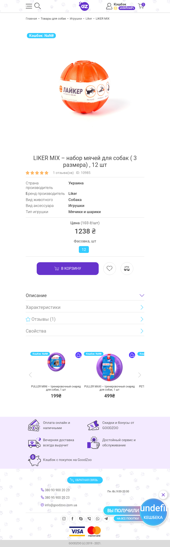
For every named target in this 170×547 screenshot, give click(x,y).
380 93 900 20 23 (55, 490)
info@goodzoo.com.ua (59, 505)
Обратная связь (84, 480)
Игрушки (76, 18)
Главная (31, 18)
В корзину (67, 268)
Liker (89, 18)
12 (84, 249)
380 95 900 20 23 (55, 497)
